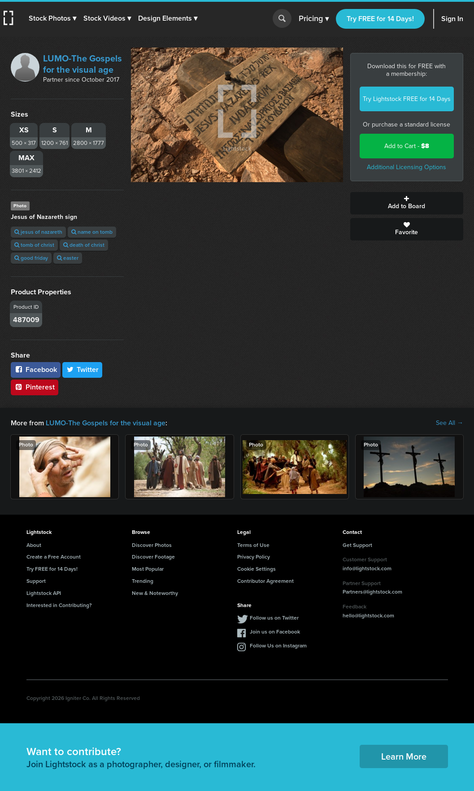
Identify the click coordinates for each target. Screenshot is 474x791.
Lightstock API (43, 593)
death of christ (83, 245)
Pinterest (34, 387)
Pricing (314, 19)
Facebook (35, 369)
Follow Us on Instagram (278, 646)
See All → (449, 423)
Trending (142, 581)
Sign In (452, 18)
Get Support (357, 545)
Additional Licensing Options (406, 167)
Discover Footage (153, 557)
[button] (52, 18)
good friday (31, 258)
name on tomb (92, 232)
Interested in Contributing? (59, 605)
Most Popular (148, 569)
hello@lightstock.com (368, 616)
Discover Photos (152, 545)
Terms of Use (253, 545)
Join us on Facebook (275, 632)
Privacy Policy (253, 557)
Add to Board (406, 203)
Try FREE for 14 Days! (380, 18)
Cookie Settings (256, 569)
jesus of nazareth (38, 232)
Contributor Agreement (265, 581)
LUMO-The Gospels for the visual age (82, 64)
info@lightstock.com (367, 568)
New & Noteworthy (155, 593)
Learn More (403, 756)
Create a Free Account (53, 557)
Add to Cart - (406, 146)
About (33, 545)
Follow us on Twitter (274, 618)
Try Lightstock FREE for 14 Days (407, 99)
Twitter (82, 369)
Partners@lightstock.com (372, 592)
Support (36, 581)
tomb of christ (34, 245)
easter (67, 258)
